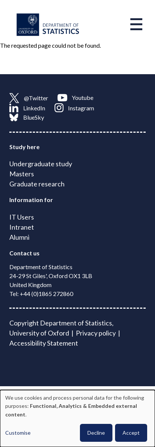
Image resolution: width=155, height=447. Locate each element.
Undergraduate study (40, 164)
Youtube (76, 98)
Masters (21, 174)
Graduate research (37, 184)
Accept (131, 432)
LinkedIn (27, 107)
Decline (96, 432)
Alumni (19, 237)
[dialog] (77, 418)
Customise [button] (18, 432)
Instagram (74, 107)
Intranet (21, 227)
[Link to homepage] (47, 24)
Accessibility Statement (43, 343)
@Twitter (28, 98)
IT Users (21, 217)
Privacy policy (96, 333)
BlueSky (26, 117)
